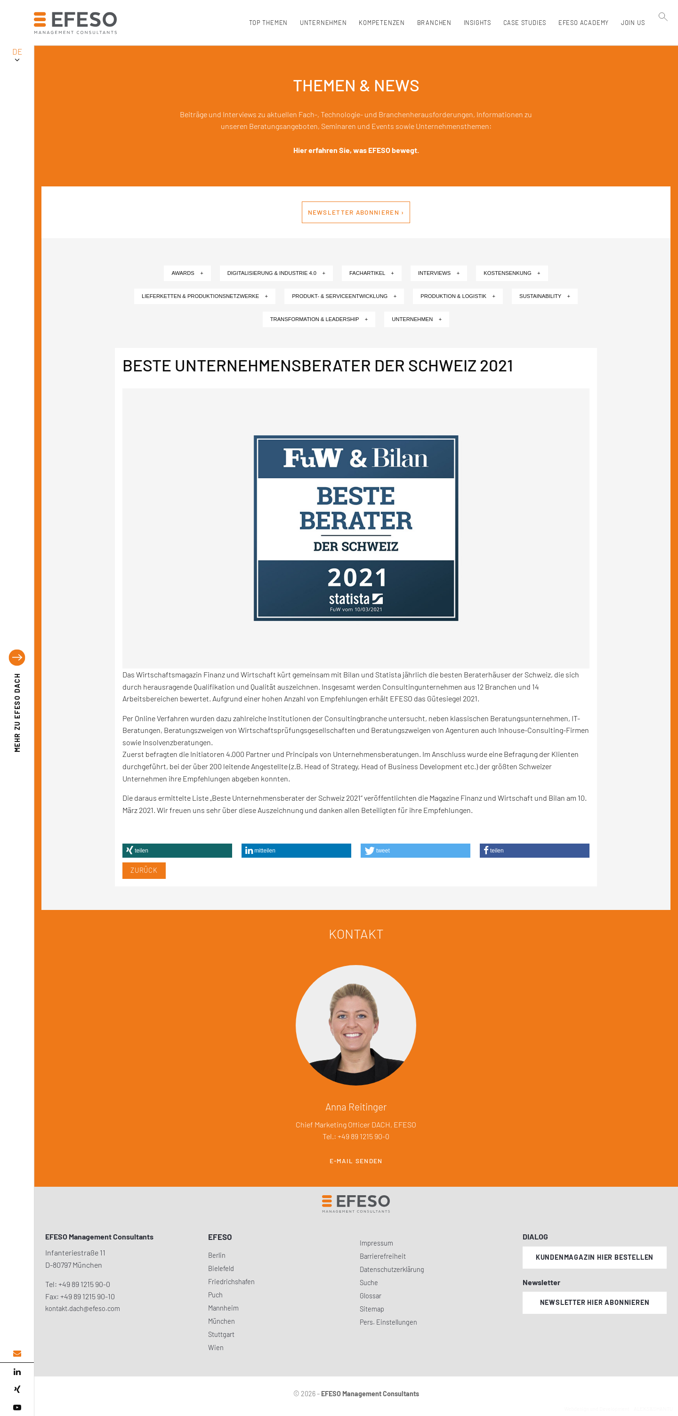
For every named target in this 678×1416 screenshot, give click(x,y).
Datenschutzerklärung (392, 1269)
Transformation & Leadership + (319, 319)
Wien (216, 1348)
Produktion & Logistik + (457, 296)
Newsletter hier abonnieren (595, 1302)
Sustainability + (544, 296)
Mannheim (223, 1308)
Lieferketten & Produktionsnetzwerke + (205, 296)
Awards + (187, 273)
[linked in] (17, 1372)
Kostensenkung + (512, 273)
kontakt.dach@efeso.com (82, 1308)
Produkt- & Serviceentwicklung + (344, 296)
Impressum (376, 1243)
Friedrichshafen (231, 1282)
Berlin (217, 1255)
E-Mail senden (356, 1161)
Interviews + (439, 273)
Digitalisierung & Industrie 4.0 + (276, 273)
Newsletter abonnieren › (356, 212)
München (221, 1321)
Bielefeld (221, 1268)
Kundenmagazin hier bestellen (595, 1257)
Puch (215, 1295)
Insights (475, 22)
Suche (369, 1283)
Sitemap (372, 1309)
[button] (177, 851)
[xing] (17, 1390)
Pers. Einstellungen (388, 1322)
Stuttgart (221, 1334)
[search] (663, 43)
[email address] (17, 1353)
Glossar (370, 1296)
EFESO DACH (17, 713)
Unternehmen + (417, 319)
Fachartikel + (371, 273)
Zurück (144, 870)
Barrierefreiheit (383, 1256)
